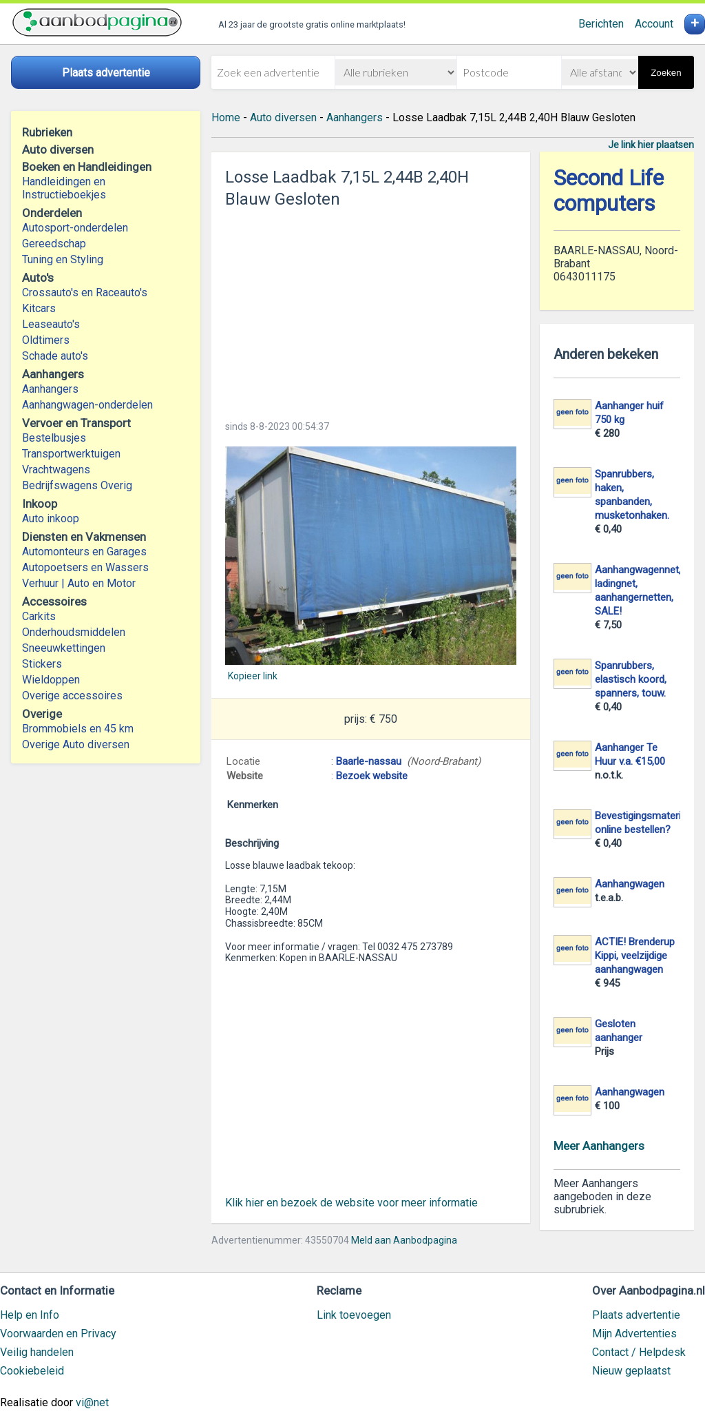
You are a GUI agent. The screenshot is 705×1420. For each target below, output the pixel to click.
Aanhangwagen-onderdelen (87, 404)
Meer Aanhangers (599, 1146)
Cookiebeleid (32, 1370)
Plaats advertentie (636, 1314)
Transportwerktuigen (71, 453)
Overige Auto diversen (75, 744)
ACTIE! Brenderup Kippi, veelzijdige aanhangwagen (635, 956)
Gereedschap (54, 243)
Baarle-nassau (368, 761)
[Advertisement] (370, 310)
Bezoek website (372, 776)
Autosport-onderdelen (75, 227)
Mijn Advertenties (634, 1333)
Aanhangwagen (629, 884)
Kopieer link (252, 675)
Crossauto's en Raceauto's (84, 292)
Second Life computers (609, 190)
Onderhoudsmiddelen (73, 632)
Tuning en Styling (62, 259)
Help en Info (29, 1314)
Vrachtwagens (56, 469)
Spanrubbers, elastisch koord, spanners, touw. (630, 679)
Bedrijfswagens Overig (77, 485)
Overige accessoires (72, 695)
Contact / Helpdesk (639, 1352)
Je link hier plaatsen (651, 144)
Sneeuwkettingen (63, 648)
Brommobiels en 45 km (78, 728)
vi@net (92, 1402)
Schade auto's (55, 355)
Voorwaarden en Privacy (58, 1333)
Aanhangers (50, 388)
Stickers (42, 663)
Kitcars (39, 308)
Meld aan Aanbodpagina (404, 1240)
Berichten (601, 23)
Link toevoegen (354, 1314)
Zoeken (666, 73)
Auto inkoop (50, 518)
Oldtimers (46, 340)
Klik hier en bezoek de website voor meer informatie (351, 1202)
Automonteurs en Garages (84, 551)
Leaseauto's (51, 324)
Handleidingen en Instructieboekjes (64, 188)
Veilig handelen (37, 1352)
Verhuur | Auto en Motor (79, 583)
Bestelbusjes (54, 437)
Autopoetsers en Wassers (85, 567)
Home (225, 117)
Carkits (39, 616)
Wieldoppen (51, 679)
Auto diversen (283, 117)
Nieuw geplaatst (631, 1370)
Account (654, 23)
